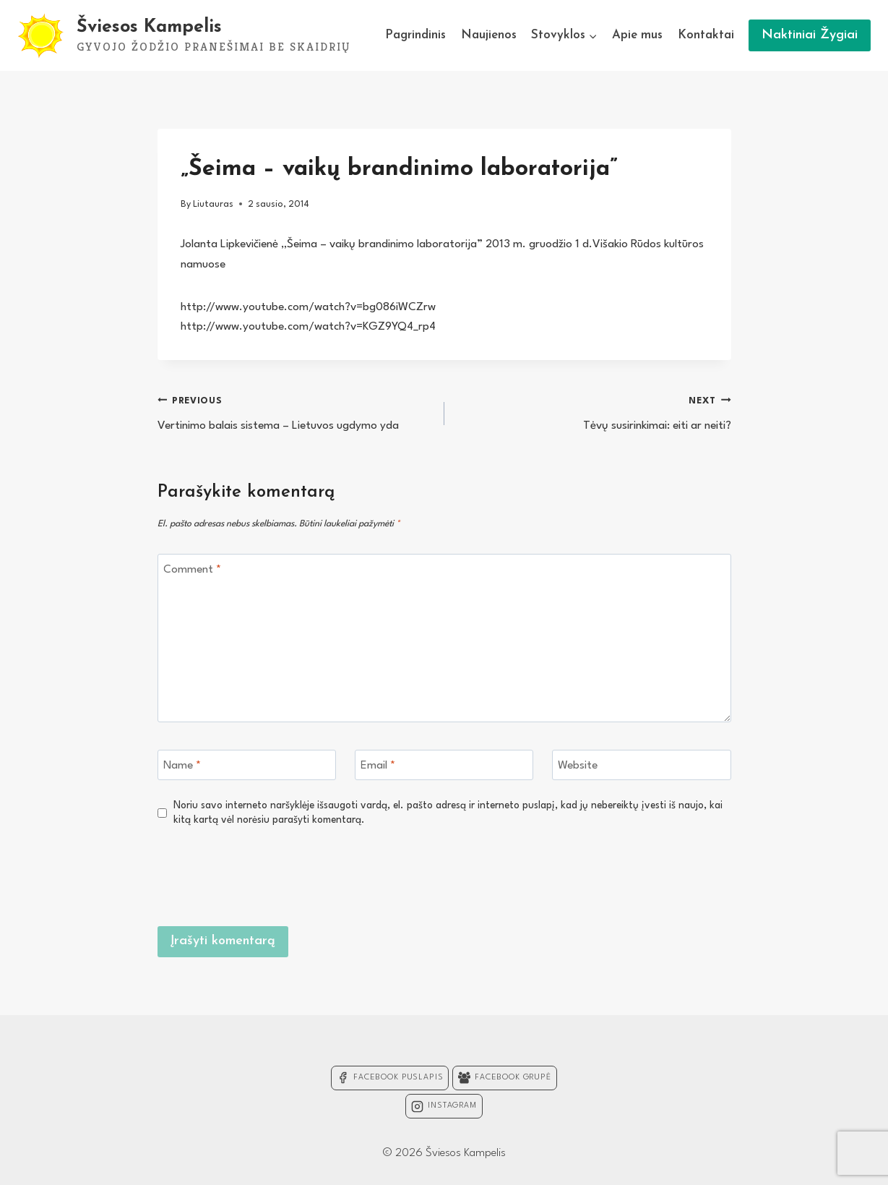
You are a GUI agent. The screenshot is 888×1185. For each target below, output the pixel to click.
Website (578, 765)
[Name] (247, 765)
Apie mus (637, 35)
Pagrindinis (415, 35)
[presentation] (621, 874)
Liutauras (213, 204)
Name (182, 765)
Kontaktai (706, 35)
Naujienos (489, 35)
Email (378, 765)
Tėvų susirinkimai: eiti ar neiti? (594, 411)
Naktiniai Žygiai (810, 35)
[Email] (444, 765)
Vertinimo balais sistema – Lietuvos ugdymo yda (295, 411)
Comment (192, 570)
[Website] (641, 765)
